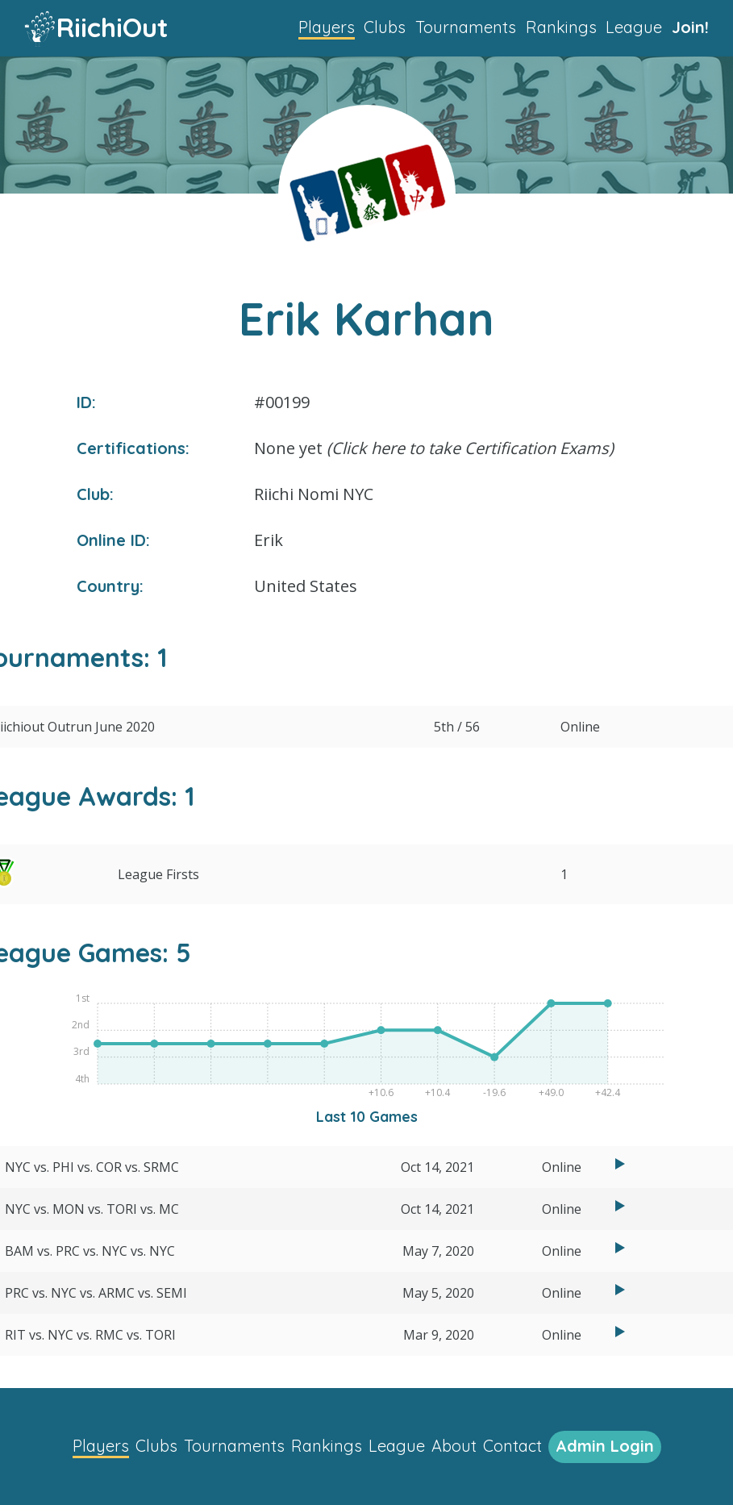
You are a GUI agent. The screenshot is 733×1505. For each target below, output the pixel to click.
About (454, 1446)
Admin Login (605, 1446)
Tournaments (465, 27)
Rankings (561, 27)
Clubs (385, 27)
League (634, 27)
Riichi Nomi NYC (313, 494)
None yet (434, 448)
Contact (512, 1446)
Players (326, 27)
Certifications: (133, 448)
